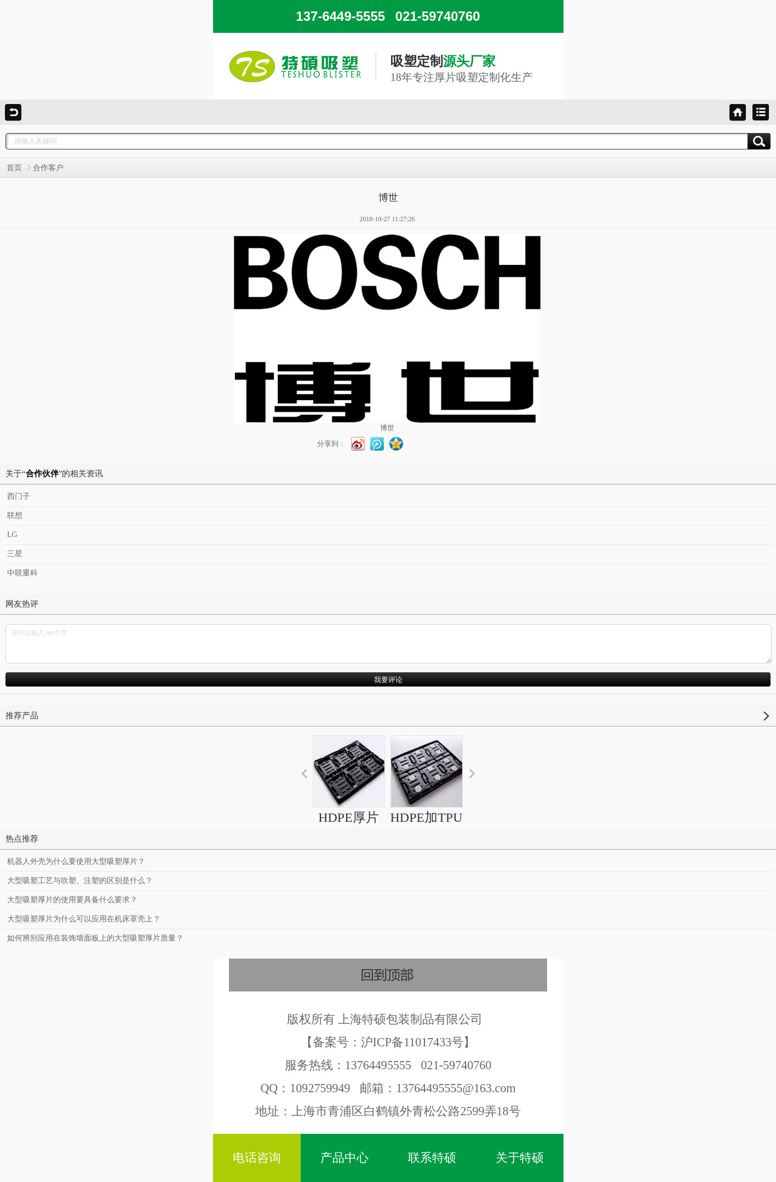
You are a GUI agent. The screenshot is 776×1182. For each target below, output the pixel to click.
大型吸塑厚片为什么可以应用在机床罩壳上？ (83, 919)
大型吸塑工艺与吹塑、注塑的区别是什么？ (80, 881)
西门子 (18, 496)
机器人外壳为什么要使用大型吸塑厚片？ (76, 861)
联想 (14, 515)
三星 (14, 554)
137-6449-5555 (388, 16)
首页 (14, 168)
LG (12, 535)
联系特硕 (432, 1157)
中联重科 (22, 573)
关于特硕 (520, 1157)
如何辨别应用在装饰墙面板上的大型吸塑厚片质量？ (95, 938)
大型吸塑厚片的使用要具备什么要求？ (72, 900)
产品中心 (344, 1157)
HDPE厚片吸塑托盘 (349, 789)
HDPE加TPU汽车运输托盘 (426, 799)
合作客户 (48, 168)
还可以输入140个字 (388, 644)
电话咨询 (257, 1157)
